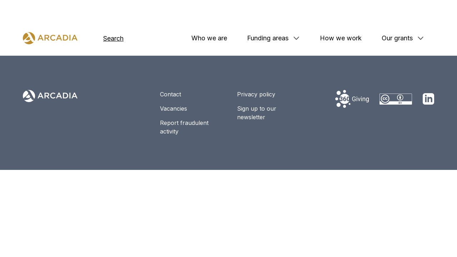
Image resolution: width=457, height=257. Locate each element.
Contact (170, 94)
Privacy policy (256, 94)
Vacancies (173, 108)
